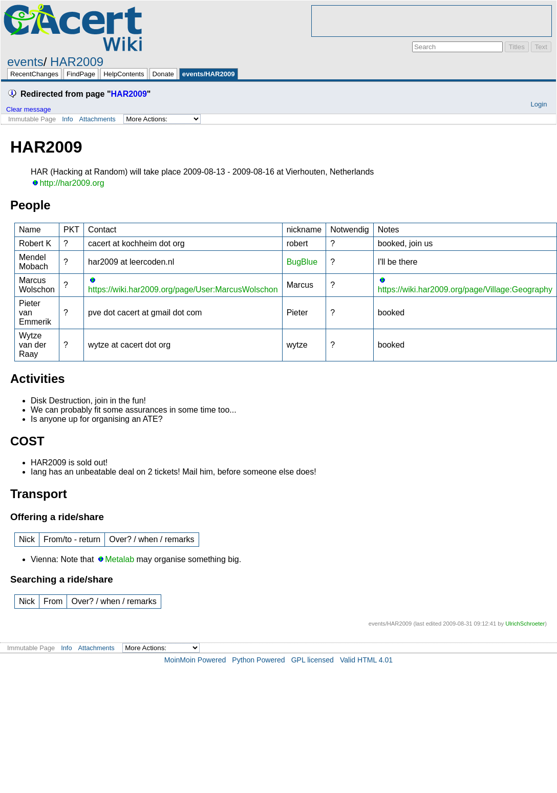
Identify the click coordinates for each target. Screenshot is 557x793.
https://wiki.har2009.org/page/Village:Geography (465, 289)
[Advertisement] (431, 21)
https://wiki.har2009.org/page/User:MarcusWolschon (183, 289)
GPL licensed (312, 660)
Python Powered (258, 660)
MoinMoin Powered (195, 660)
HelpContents (123, 74)
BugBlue (302, 262)
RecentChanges (34, 74)
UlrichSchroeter (525, 623)
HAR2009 (76, 62)
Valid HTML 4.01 (366, 660)
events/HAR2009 (208, 74)
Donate (163, 74)
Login (538, 104)
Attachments (97, 119)
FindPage (81, 74)
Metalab (119, 559)
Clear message (28, 109)
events (25, 62)
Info (67, 119)
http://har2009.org (71, 183)
